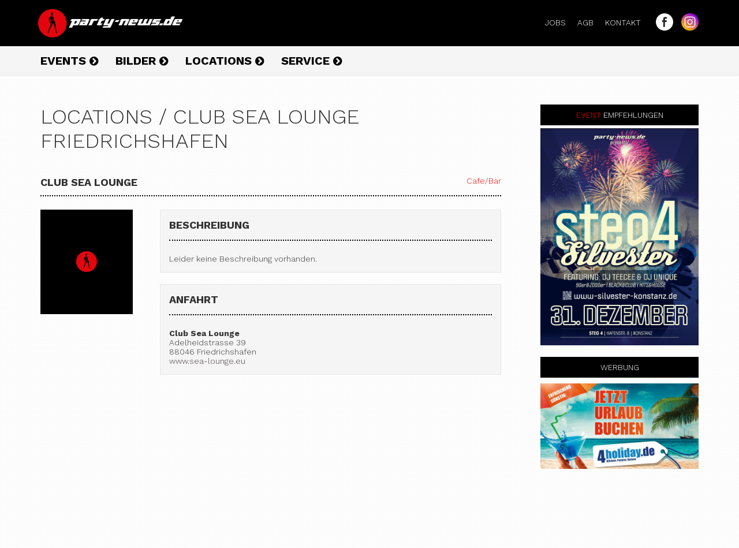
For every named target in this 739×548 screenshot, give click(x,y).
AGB (590, 22)
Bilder (141, 61)
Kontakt (627, 22)
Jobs (560, 22)
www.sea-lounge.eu (207, 361)
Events (69, 61)
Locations (224, 61)
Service (311, 61)
